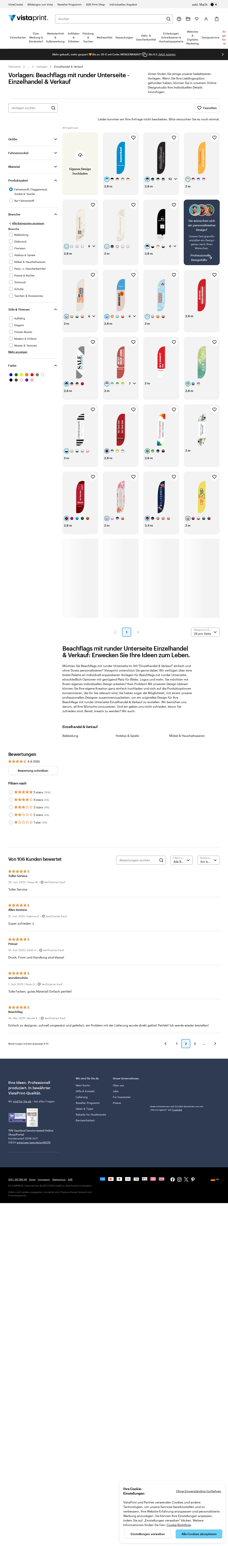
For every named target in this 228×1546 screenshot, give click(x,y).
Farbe (12, 355)
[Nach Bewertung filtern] (181, 849)
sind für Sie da (22, 1090)
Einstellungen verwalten (148, 1534)
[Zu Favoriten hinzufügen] (133, 127)
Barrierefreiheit (85, 1109)
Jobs (116, 1080)
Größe (12, 128)
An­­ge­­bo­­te (224, 37)
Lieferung (82, 1086)
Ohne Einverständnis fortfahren (198, 1491)
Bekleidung (70, 725)
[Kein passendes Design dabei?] (202, 222)
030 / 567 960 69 (17, 1169)
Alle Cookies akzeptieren (199, 1534)
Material (14, 156)
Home (32, 1169)
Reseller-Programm (88, 1092)
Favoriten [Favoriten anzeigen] (207, 108)
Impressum (44, 1169)
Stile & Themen (19, 299)
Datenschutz (59, 1169)
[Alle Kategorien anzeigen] (26, 213)
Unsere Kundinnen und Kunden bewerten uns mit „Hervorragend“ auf (176, 1097)
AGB (70, 1169)
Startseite (14, 66)
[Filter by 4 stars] (11, 789)
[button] (115, 621)
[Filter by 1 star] (11, 812)
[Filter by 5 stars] (11, 782)
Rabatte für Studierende (91, 1104)
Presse (117, 1092)
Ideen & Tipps (84, 1098)
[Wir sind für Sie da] (179, 18)
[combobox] (111, 19)
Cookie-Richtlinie (179, 1525)
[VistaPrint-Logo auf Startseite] (28, 19)
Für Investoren (122, 1086)
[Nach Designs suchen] (53, 108)
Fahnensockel (18, 142)
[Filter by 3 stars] (11, 797)
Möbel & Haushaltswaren (187, 725)
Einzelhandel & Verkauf (68, 66)
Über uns (118, 1074)
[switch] (205, 4)
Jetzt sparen (167, 54)
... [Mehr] (28, 66)
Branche (14, 203)
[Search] (161, 849)
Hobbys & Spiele (127, 725)
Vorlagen (41, 66)
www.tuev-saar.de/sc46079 (33, 1131)
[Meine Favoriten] (197, 19)
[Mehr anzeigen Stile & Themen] (17, 341)
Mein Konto (83, 1074)
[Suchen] (168, 19)
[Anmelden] (206, 18)
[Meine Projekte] (188, 19)
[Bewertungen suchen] (138, 849)
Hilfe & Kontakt (85, 1080)
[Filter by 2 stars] (11, 804)
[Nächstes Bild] (222, 54)
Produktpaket (18, 170)
